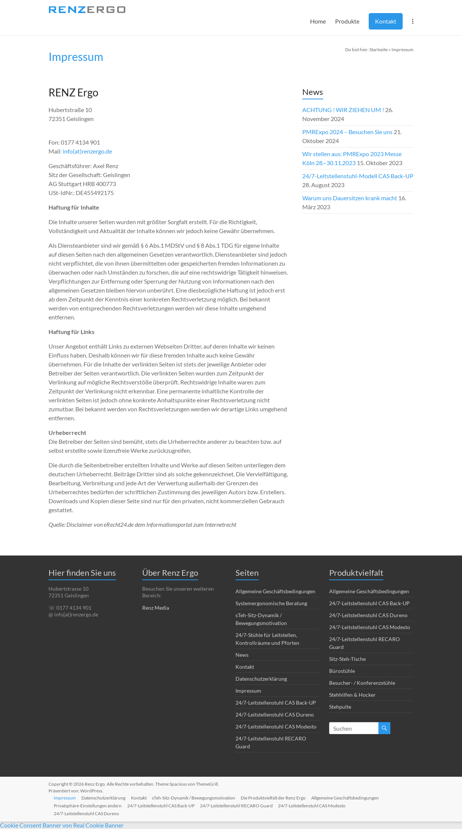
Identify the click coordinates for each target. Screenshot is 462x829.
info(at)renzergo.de (87, 151)
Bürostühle (342, 671)
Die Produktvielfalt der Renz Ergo (275, 797)
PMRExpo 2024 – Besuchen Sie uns (347, 131)
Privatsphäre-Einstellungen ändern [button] (88, 805)
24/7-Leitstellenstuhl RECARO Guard (238, 805)
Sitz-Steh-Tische (347, 659)
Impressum (248, 690)
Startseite (378, 49)
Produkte (347, 21)
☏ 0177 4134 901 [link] (70, 607)
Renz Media (155, 607)
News (242, 655)
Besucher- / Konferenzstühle (362, 683)
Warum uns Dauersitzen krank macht (349, 197)
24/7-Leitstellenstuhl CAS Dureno (274, 714)
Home (318, 21)
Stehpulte (340, 706)
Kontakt (385, 21)
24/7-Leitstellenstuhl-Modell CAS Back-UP (357, 175)
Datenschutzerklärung (261, 678)
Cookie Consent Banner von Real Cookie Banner (62, 825)
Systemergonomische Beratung (271, 603)
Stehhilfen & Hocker (352, 695)
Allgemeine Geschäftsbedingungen (275, 591)
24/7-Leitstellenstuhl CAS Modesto (275, 726)
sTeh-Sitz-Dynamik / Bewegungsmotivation (195, 797)
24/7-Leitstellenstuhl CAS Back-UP (275, 702)
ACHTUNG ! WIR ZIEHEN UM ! (343, 109)
